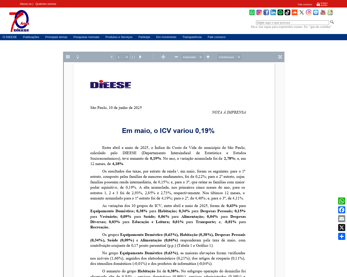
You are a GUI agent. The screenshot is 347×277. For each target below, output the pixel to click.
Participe (144, 37)
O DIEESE (10, 37)
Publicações (31, 37)
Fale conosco (305, 4)
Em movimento (166, 37)
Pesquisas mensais (86, 37)
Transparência (191, 37)
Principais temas (56, 37)
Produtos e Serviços (119, 37)
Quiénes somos (45, 4)
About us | (26, 4)
